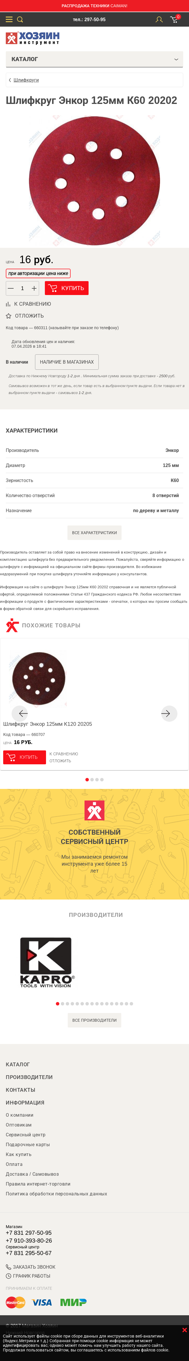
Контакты (20, 1090)
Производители (29, 1077)
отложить (29, 316)
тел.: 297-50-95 (89, 19)
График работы (28, 1276)
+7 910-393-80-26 (29, 1240)
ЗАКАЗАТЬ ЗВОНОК (30, 1267)
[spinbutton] (22, 288)
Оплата (14, 1164)
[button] (34, 288)
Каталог (18, 1064)
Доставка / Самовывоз (32, 1174)
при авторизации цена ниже (38, 273)
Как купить (19, 1154)
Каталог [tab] (95, 59)
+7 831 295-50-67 (29, 1253)
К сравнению (63, 754)
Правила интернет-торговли (38, 1184)
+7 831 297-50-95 (29, 1233)
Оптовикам (19, 1124)
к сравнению (32, 304)
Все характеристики (94, 532)
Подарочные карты (28, 1144)
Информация (25, 1103)
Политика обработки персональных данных (56, 1193)
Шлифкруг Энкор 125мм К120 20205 (47, 724)
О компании (19, 1115)
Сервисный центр (26, 1134)
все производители (94, 1020)
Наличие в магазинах (67, 362)
